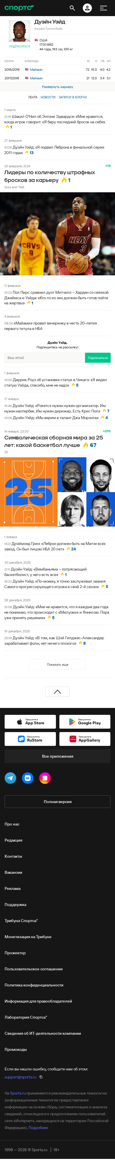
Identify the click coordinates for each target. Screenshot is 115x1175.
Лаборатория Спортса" (26, 1017)
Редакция (13, 840)
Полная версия (57, 801)
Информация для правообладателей (38, 1001)
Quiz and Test (14, 187)
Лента (32, 97)
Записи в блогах (73, 97)
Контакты (13, 856)
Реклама (12, 888)
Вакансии (13, 872)
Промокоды (16, 1049)
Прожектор (15, 952)
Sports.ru (18, 1093)
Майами (34, 69)
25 (6, 452)
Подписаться (19, 46)
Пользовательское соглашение (34, 969)
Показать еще (57, 664)
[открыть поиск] (72, 8)
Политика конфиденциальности (34, 985)
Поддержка (15, 904)
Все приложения (57, 756)
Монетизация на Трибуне (28, 936)
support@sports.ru (20, 1077)
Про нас (12, 824)
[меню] (103, 8)
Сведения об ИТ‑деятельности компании (43, 1033)
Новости (48, 97)
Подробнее (38, 1127)
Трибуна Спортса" (21, 920)
